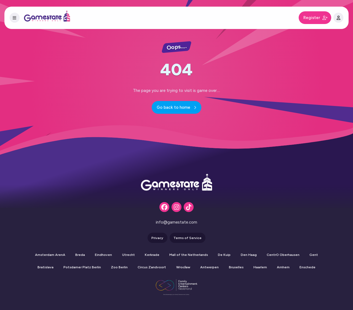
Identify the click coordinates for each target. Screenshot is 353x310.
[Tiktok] (189, 207)
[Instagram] (176, 207)
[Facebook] (164, 207)
